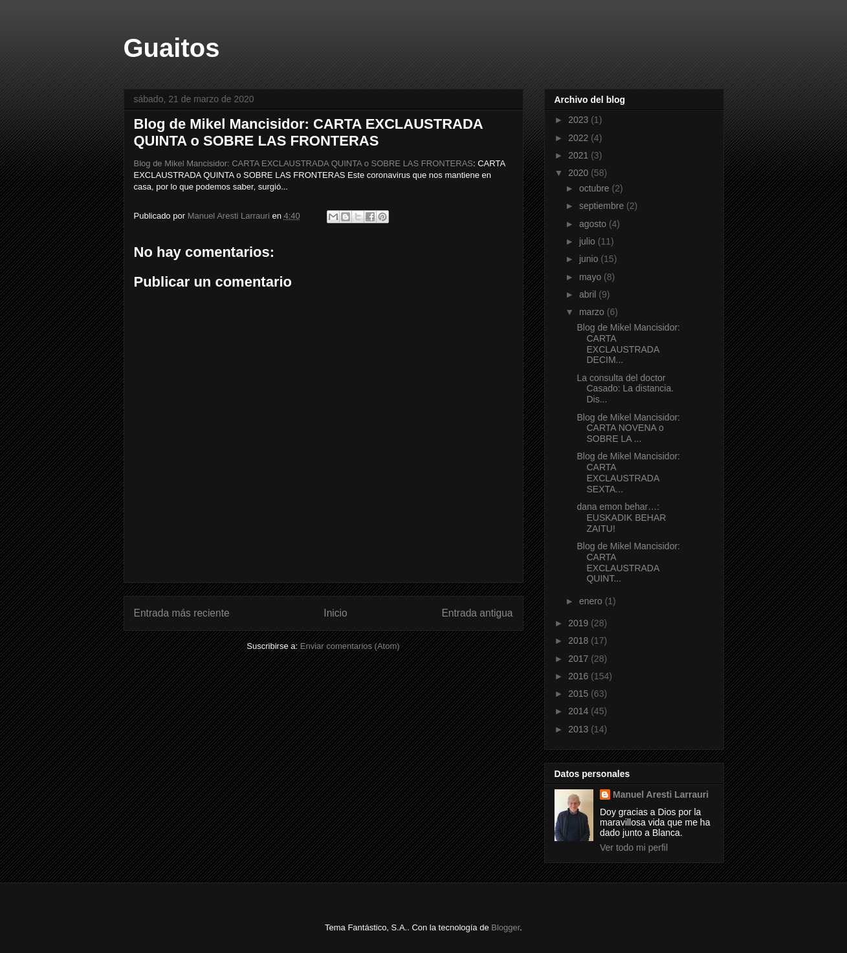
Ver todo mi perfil (634, 847)
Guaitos (172, 48)
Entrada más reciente (182, 613)
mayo (591, 277)
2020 (579, 173)
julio (588, 241)
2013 (579, 729)
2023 (579, 120)
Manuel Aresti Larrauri (661, 794)
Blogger (505, 927)
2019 (579, 623)
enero (592, 601)
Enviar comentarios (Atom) (350, 646)
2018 (579, 640)
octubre (595, 188)
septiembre (602, 206)
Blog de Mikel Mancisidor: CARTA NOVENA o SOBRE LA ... (628, 428)
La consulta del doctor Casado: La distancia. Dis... (625, 389)
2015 (579, 693)
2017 (579, 658)
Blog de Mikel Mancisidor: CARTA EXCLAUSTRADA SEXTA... (628, 472)
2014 (579, 711)
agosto (594, 224)
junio (589, 259)
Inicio (335, 613)
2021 (579, 155)
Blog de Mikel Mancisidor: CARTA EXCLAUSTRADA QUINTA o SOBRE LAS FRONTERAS (304, 163)
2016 (579, 676)
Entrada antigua (476, 613)
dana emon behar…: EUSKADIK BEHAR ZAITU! (621, 517)
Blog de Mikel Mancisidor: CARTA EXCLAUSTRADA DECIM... (628, 343)
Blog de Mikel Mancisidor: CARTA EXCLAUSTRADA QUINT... (628, 562)
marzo (593, 312)
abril (589, 294)
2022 (579, 138)
